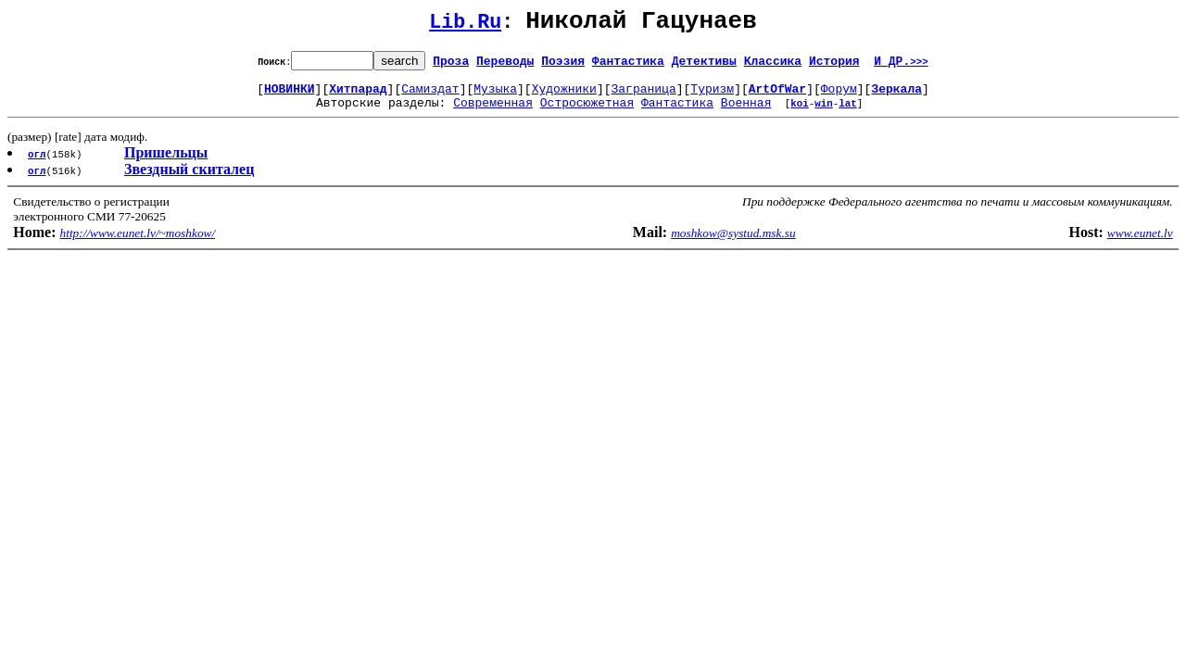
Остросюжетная (587, 113)
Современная (493, 113)
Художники (564, 96)
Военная (746, 113)
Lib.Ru (465, 25)
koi (799, 113)
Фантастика (628, 65)
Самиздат (430, 96)
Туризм (712, 96)
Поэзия (563, 65)
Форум (839, 96)
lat (848, 113)
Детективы (704, 65)
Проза (451, 65)
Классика (772, 65)
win (823, 113)
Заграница (644, 96)
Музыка (495, 96)
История (834, 65)
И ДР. (901, 65)
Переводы (505, 65)
